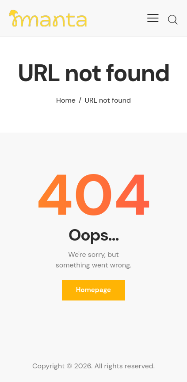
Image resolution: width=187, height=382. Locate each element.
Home (66, 100)
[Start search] (172, 19)
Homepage (93, 290)
